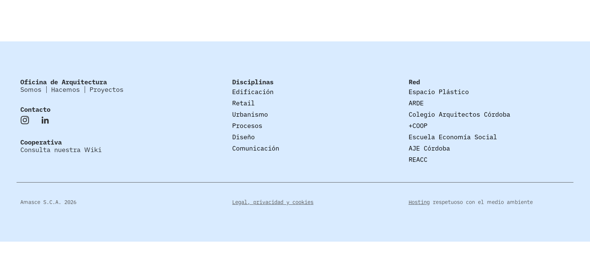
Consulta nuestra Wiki (61, 149)
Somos (475, 15)
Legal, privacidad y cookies (272, 202)
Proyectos (558, 15)
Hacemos (512, 15)
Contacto (35, 109)
